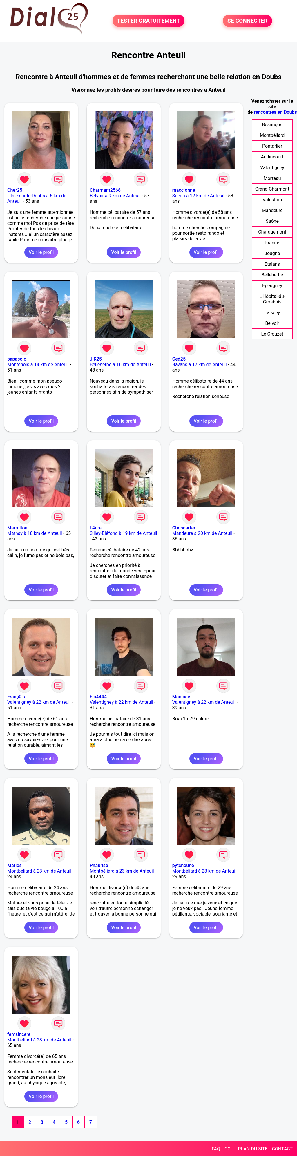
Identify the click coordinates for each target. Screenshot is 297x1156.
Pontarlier (272, 146)
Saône (272, 221)
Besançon (272, 124)
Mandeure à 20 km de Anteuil (202, 533)
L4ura (96, 528)
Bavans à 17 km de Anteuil (199, 364)
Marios (14, 865)
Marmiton (17, 528)
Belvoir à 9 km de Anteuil (115, 195)
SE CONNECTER (247, 20)
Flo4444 (98, 696)
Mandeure (272, 210)
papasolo (16, 359)
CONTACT (282, 1149)
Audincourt (272, 157)
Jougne (272, 253)
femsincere (18, 1034)
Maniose (181, 696)
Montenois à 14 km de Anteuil (38, 364)
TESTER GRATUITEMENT (148, 20)
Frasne (272, 242)
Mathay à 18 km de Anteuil (34, 533)
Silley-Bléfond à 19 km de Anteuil (123, 533)
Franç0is (16, 696)
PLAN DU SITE (253, 1149)
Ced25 (179, 359)
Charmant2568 (105, 190)
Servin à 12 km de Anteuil (198, 195)
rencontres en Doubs (275, 112)
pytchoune (183, 865)
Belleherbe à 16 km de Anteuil (120, 364)
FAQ (216, 1149)
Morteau (272, 178)
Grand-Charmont (272, 189)
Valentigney (272, 167)
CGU (229, 1149)
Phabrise (99, 865)
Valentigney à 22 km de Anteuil (38, 702)
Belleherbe (272, 275)
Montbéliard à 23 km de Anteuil (39, 871)
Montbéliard (272, 135)
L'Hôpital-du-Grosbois (272, 299)
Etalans (272, 264)
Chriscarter (183, 528)
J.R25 (96, 359)
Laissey (272, 312)
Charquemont (272, 232)
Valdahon (272, 199)
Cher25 (14, 190)
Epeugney (272, 285)
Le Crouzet (272, 334)
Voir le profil (41, 252)
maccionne (183, 190)
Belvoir (272, 323)
